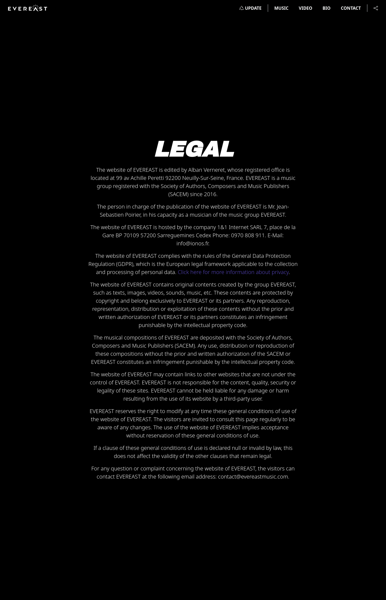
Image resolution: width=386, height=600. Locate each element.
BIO (326, 8)
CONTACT (351, 8)
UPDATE (250, 8)
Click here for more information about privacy (233, 272)
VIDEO (305, 8)
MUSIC (281, 8)
